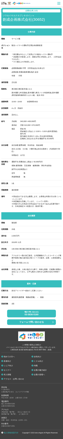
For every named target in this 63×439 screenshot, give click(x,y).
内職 (35, 366)
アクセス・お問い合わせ (12, 379)
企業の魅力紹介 (39, 370)
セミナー (6, 370)
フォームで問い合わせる (31, 322)
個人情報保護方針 (11, 433)
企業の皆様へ (38, 374)
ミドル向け (37, 361)
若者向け (6, 361)
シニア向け (7, 366)
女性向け (36, 357)
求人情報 (6, 374)
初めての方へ (8, 357)
